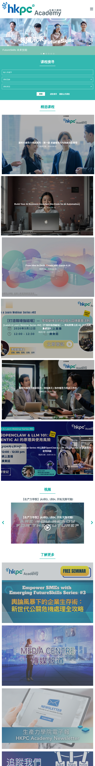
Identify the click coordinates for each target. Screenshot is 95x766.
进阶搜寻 (53, 94)
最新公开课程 (64, 94)
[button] (41, 53)
